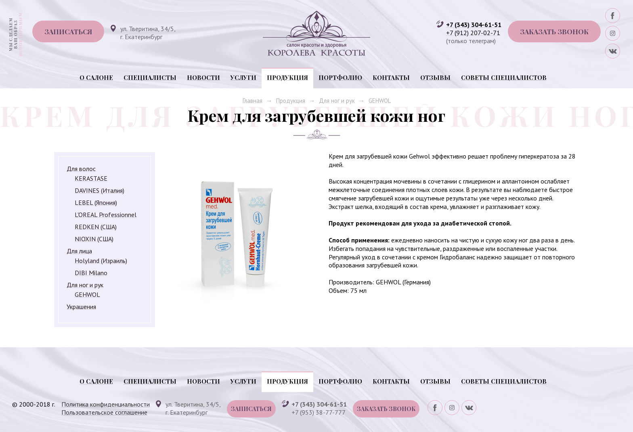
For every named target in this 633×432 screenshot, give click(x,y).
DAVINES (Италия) (99, 190)
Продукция (287, 77)
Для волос (81, 169)
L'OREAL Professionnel (105, 215)
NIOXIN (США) (94, 239)
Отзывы (435, 77)
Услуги (243, 77)
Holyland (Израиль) (101, 261)
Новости (203, 77)
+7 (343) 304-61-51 (473, 25)
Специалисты (150, 77)
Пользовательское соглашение (104, 412)
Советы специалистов (504, 77)
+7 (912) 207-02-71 (473, 33)
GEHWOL (380, 100)
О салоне (96, 77)
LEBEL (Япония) (96, 202)
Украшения (81, 307)
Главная (252, 100)
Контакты (391, 77)
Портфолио (340, 77)
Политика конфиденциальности (105, 404)
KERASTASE (91, 178)
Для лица (79, 251)
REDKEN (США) (96, 227)
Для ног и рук (337, 100)
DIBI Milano (91, 273)
